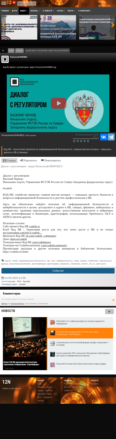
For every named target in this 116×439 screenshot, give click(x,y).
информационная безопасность (32, 261)
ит (94, 264)
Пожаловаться (51, 160)
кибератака (93, 261)
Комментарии (11, 293)
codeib (14, 261)
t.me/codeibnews (41, 242)
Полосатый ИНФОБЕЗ (18, 57)
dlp (48, 261)
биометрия (75, 264)
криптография (53, 264)
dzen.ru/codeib (18, 239)
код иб (8, 261)
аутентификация (39, 264)
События (58, 270)
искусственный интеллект (20, 264)
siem (53, 261)
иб (90, 264)
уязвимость (65, 264)
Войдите (4, 304)
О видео (9, 160)
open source (101, 264)
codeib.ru (34, 226)
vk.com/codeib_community (41, 235)
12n (6, 382)
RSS (113, 300)
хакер (76, 261)
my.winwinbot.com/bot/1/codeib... (22, 232)
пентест (85, 264)
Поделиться (28, 160)
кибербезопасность (65, 261)
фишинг (83, 261)
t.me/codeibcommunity (54, 245)
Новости (8, 311)
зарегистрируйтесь (17, 304)
